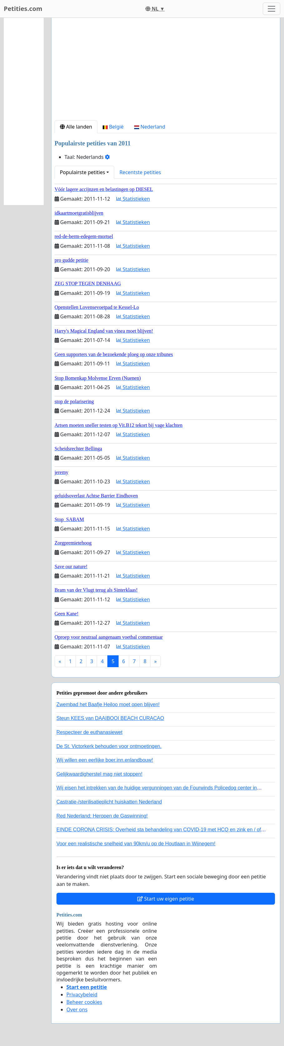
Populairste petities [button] (82, 172)
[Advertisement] (166, 71)
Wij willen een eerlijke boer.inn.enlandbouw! (104, 760)
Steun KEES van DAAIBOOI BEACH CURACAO (110, 718)
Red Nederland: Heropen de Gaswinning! (102, 816)
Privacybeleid (81, 994)
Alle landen (76, 126)
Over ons (77, 1009)
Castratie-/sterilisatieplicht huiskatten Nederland (109, 801)
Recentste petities (140, 172)
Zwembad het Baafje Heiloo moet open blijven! (108, 704)
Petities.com (23, 8)
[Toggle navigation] (271, 8)
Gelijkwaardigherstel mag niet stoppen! (99, 774)
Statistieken (133, 198)
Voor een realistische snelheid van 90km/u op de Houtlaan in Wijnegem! (136, 843)
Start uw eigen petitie (165, 898)
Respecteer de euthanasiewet (89, 732)
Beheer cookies (84, 1002)
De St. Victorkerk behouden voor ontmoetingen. (109, 746)
